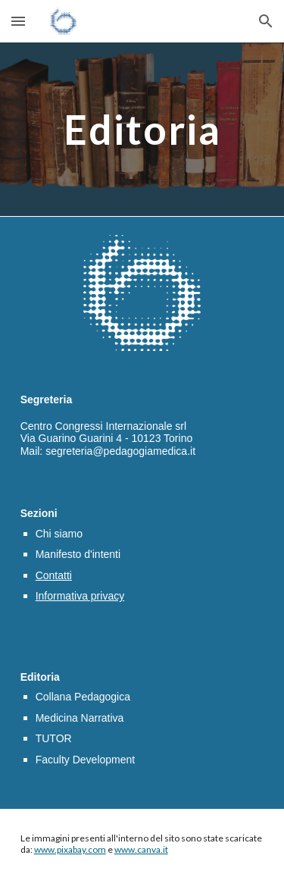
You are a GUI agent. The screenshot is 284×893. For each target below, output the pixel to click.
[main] (142, 129)
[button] (18, 21)
